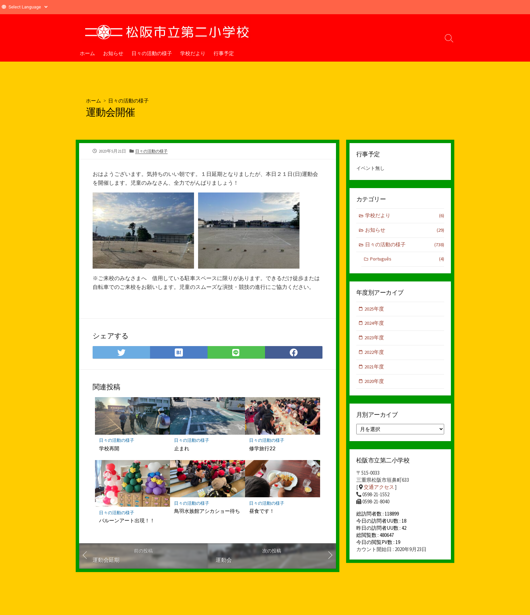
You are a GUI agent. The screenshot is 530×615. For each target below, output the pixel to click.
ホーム (87, 53)
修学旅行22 (262, 449)
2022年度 (374, 354)
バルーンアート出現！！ (127, 521)
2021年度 (374, 369)
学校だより (193, 53)
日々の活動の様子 (151, 53)
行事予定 (224, 53)
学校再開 (109, 449)
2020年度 (374, 384)
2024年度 (374, 325)
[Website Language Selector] (28, 7)
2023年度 (374, 339)
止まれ (181, 449)
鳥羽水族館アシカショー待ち (207, 511)
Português (407, 260)
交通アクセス (379, 490)
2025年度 (374, 310)
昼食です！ (261, 511)
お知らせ (113, 53)
